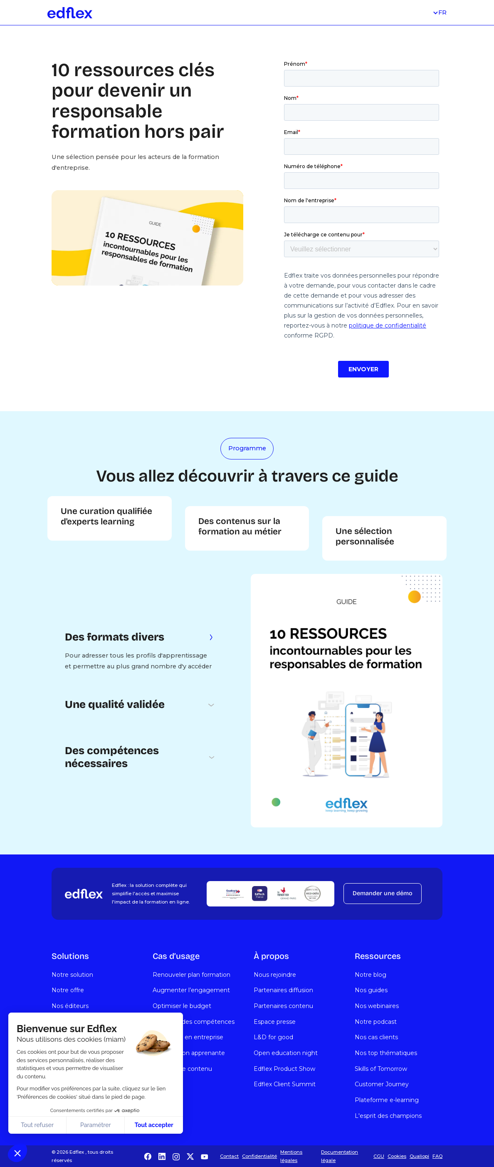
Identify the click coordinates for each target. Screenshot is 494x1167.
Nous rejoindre (275, 974)
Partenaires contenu (283, 1006)
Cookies (397, 1156)
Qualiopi (419, 1156)
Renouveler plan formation (191, 974)
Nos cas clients (376, 1037)
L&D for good (273, 1037)
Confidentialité (259, 1156)
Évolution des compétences (194, 1021)
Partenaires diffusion (283, 990)
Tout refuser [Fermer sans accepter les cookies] (37, 1125)
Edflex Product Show (284, 1069)
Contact (229, 1156)
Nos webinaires (377, 1006)
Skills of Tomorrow (381, 1069)
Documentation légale (339, 1156)
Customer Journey (382, 1084)
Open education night (286, 1053)
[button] (17, 1153)
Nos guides (371, 990)
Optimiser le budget (182, 1006)
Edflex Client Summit (285, 1084)
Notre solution (72, 974)
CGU (378, 1156)
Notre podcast (376, 1021)
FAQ (437, 1156)
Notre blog (370, 974)
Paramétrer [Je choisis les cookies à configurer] (95, 1125)
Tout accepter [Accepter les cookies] (154, 1125)
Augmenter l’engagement (191, 990)
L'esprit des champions (388, 1116)
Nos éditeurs (70, 1006)
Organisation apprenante (189, 1053)
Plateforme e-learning (387, 1100)
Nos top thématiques (386, 1053)
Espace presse (275, 1021)
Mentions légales (291, 1156)
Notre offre (68, 990)
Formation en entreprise (188, 1037)
